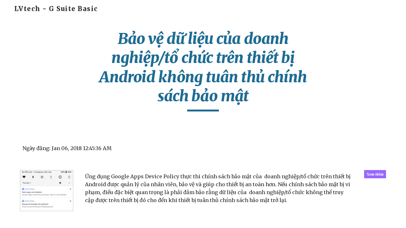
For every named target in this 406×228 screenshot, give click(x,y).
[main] (203, 70)
